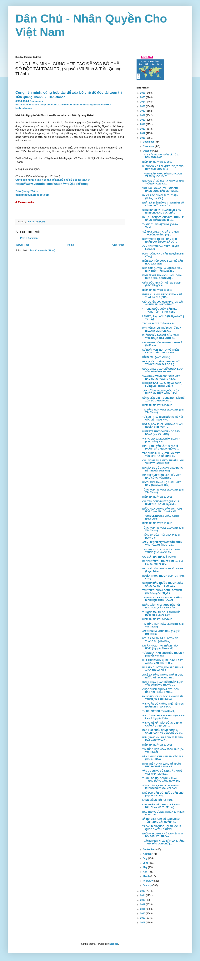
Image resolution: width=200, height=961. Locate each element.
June (146, 863)
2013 (143, 900)
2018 (143, 129)
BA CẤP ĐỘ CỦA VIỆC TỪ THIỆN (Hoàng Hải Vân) (160, 196)
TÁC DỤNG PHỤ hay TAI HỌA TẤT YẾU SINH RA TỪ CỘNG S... (161, 454)
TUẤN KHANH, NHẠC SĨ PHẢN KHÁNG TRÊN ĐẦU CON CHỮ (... (163, 842)
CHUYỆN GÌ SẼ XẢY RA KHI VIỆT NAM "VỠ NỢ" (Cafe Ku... (163, 182)
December (149, 141)
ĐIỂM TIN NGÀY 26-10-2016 (157, 619)
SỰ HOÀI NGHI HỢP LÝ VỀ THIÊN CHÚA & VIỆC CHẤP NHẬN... (160, 351)
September (149, 849)
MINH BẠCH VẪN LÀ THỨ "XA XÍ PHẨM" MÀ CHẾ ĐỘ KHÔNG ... (160, 447)
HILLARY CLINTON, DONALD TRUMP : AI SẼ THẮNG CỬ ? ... (163, 669)
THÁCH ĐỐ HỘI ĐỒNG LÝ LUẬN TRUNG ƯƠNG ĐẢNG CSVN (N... (161, 779)
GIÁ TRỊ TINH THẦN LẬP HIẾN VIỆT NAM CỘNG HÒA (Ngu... (161, 476)
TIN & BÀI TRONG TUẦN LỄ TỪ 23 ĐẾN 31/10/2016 (161, 156)
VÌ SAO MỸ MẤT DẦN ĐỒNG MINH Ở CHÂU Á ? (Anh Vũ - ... (162, 724)
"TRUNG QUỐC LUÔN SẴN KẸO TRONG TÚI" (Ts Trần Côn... (160, 310)
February (148, 880)
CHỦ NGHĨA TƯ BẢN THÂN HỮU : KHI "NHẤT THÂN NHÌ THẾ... (163, 462)
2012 (143, 904)
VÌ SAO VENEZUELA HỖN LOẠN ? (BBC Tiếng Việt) (161, 440)
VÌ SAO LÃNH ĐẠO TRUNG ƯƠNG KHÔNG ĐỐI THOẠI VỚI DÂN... (160, 787)
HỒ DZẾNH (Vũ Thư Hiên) (156, 357)
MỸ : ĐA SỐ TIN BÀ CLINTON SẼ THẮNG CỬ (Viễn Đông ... (160, 639)
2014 (143, 895)
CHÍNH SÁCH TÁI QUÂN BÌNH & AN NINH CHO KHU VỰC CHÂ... (161, 211)
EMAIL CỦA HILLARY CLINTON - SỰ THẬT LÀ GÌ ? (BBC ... (162, 296)
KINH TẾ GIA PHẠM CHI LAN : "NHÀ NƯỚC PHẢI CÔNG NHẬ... (162, 276)
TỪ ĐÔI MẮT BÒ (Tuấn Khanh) (158, 711)
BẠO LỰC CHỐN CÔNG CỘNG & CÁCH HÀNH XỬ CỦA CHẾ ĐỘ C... (162, 731)
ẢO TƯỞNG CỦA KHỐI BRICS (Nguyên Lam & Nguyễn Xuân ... (163, 717)
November (149, 146)
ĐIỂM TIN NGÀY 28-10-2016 (157, 497)
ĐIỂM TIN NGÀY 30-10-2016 (157, 290)
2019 (143, 124)
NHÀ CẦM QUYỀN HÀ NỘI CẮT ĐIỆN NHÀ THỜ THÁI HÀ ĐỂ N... (162, 269)
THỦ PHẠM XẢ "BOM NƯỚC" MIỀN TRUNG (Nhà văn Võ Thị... (161, 551)
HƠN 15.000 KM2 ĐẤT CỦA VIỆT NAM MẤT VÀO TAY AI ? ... (162, 739)
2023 (143, 106)
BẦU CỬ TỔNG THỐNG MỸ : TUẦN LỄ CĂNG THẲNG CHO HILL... (163, 218)
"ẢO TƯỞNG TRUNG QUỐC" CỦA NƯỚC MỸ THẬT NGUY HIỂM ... (160, 392)
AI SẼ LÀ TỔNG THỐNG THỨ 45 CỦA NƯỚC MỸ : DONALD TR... (162, 676)
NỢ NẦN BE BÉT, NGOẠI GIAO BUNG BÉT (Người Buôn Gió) (162, 469)
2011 (143, 909)
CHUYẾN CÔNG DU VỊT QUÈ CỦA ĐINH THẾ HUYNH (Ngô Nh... (160, 503)
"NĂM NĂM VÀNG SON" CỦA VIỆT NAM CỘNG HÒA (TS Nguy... (161, 377)
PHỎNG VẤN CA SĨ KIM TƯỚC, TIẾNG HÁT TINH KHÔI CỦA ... (162, 167)
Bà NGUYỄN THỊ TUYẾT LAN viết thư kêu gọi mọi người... (162, 562)
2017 (143, 133)
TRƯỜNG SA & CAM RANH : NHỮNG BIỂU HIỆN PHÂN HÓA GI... (162, 599)
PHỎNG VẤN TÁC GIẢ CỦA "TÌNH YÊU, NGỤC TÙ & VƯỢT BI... (160, 336)
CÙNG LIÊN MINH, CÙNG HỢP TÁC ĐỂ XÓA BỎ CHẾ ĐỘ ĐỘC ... (163, 399)
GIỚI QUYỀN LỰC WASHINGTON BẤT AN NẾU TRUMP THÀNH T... (162, 303)
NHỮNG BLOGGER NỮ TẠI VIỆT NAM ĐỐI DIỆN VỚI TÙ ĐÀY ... (162, 835)
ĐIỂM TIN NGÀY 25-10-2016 (157, 744)
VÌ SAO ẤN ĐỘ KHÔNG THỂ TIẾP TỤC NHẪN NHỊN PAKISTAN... (163, 705)
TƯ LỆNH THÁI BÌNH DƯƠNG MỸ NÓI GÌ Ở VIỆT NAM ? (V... (162, 418)
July (145, 858)
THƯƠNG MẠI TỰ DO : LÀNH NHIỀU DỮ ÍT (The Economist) (162, 613)
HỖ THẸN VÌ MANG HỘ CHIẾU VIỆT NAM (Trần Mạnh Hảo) (161, 483)
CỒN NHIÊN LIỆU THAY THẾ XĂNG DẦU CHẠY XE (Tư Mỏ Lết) (161, 806)
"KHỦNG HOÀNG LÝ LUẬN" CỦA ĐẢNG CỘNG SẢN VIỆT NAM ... (160, 189)
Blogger (113, 944)
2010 (143, 913)
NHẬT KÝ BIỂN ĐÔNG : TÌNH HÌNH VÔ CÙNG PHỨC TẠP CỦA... (163, 204)
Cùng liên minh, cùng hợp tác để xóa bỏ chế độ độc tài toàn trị (52, 179)
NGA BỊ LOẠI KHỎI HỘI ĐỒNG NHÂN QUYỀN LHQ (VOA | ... (162, 425)
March (146, 876)
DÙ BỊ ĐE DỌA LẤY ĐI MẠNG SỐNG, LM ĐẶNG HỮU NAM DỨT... (162, 384)
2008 (143, 922)
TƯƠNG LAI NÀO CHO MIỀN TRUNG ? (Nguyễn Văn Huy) (163, 654)
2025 (143, 97)
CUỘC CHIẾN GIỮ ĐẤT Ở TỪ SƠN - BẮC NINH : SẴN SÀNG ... (161, 690)
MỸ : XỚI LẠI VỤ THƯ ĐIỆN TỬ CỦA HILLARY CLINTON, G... (161, 329)
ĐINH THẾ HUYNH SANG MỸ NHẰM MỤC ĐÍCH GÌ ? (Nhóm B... (161, 765)
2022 (143, 110)
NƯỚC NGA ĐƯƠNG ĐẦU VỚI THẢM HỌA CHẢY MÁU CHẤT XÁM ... (162, 510)
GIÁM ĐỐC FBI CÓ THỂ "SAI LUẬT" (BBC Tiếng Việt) (161, 284)
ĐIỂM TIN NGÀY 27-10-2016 (157, 523)
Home (71, 245)
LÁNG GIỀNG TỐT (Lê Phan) (157, 800)
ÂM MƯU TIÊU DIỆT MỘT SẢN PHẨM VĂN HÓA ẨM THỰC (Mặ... (162, 543)
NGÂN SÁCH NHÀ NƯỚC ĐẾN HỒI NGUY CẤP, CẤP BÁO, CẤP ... (161, 606)
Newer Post (22, 245)
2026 (143, 93)
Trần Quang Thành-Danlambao (40, 97)
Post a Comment (29, 238)
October (147, 150)
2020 (143, 119)
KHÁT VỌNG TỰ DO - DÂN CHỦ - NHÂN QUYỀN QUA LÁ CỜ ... (160, 240)
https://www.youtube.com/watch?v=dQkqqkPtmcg (51, 183)
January (147, 885)
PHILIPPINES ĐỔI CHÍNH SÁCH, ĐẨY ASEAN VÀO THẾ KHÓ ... (162, 661)
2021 (143, 115)
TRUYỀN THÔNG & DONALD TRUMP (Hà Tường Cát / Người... (162, 591)
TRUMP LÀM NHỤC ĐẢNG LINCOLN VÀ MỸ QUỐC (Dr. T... (162, 175)
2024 (143, 101)
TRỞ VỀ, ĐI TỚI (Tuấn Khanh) (158, 323)
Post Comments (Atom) (42, 250)
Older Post (118, 245)
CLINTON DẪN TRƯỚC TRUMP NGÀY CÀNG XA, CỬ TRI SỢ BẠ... (162, 584)
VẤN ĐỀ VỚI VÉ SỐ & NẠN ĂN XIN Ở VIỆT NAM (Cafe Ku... (162, 772)
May (145, 867)
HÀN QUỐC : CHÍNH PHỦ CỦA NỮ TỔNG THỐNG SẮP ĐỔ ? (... (160, 363)
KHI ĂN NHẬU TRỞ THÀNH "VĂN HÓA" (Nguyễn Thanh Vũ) (160, 647)
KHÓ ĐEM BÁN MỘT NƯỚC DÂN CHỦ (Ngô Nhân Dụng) (162, 794)
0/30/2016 (21, 101)
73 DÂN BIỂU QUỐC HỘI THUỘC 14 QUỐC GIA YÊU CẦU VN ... (161, 827)
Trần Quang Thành (26, 191)
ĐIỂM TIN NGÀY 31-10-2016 (157, 162)
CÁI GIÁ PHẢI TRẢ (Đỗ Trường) (159, 557)
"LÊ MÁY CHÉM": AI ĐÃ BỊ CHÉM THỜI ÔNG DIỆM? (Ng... (160, 233)
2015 (143, 891)
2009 (143, 918)
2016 (143, 138)
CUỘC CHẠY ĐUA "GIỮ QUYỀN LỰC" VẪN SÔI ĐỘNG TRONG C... (162, 370)
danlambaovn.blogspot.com (32, 194)
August (147, 854)
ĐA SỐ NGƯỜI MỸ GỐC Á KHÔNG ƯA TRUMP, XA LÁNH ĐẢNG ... (162, 698)
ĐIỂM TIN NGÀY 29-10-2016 (157, 405)
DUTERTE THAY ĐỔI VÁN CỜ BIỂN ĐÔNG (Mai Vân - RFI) (161, 432)
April (146, 871)
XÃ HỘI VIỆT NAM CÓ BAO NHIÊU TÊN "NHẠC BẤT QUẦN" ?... (161, 820)
